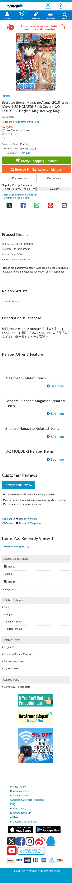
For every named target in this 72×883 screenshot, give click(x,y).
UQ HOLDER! (11, 668)
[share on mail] (64, 204)
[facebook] (20, 841)
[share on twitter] (9, 204)
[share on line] (37, 204)
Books (22, 518)
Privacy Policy (18, 786)
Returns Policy (18, 808)
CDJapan (7, 518)
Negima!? (9, 647)
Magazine (35, 523)
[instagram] (30, 841)
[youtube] (12, 851)
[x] (11, 841)
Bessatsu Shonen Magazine (18, 654)
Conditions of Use (20, 791)
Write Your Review (18, 484)
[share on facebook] (23, 204)
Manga (33, 518)
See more (57, 386)
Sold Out (25, 152)
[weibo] (40, 841)
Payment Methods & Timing (15, 197)
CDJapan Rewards (20, 812)
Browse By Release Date (17, 687)
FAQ (12, 804)
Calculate (53, 189)
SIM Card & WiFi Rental (23, 821)
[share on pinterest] (50, 204)
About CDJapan (19, 795)
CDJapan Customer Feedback (27, 799)
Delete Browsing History (15, 546)
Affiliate (14, 817)
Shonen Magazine (13, 661)
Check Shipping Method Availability (19, 194)
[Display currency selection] (4, 138)
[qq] (50, 841)
